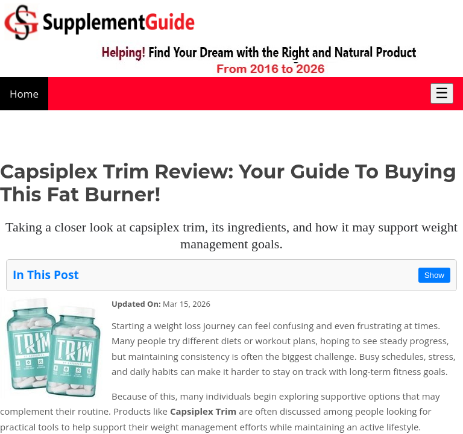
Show (434, 275)
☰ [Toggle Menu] (442, 93)
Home (24, 94)
